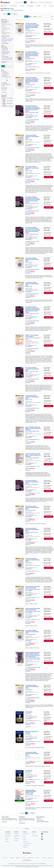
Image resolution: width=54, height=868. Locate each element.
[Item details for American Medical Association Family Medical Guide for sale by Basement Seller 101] (19, 591)
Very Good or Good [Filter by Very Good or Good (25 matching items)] (6, 40)
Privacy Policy (25, 841)
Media (24, 835)
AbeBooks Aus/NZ (30, 857)
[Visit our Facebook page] (42, 834)
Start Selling (51, 5)
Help (51, 2)
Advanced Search (4, 5)
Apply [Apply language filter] (3, 66)
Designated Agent (26, 845)
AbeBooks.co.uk (5, 857)
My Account (41, 2)
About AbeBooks (25, 833)
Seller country (4, 92)
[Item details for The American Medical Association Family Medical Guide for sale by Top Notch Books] (19, 485)
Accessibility (25, 847)
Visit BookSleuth (22, 822)
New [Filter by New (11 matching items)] (3, 37)
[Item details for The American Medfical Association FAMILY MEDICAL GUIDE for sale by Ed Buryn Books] (19, 563)
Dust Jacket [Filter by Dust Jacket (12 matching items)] (4, 56)
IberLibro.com (44, 857)
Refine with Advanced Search (17, 10)
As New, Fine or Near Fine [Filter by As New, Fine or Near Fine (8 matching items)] (7, 38)
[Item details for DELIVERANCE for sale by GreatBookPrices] (19, 717)
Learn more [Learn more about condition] (7, 36)
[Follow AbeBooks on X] (42, 836)
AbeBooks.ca (37, 857)
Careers (24, 837)
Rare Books (22, 5)
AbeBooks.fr (18, 857)
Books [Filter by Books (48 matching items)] (3, 22)
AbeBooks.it (24, 857)
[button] (52, 19)
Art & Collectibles (30, 5)
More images (19, 665)
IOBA (34, 700)
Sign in (36, 2)
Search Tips (39, 818)
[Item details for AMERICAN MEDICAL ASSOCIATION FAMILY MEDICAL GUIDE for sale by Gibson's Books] (19, 796)
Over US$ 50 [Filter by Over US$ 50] (4, 75)
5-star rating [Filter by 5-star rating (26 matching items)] (7, 105)
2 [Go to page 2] (11, 13)
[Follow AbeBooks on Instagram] (42, 839)
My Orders (6, 839)
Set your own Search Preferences (43, 821)
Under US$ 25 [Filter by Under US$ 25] (4, 72)
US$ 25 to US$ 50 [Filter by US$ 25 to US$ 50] (5, 73)
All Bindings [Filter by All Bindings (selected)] (4, 46)
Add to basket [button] (48, 34)
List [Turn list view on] (26, 16)
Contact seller (27, 42)
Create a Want (4, 821)
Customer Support (35, 835)
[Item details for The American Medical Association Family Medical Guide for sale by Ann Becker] (19, 756)
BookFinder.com (27, 860)
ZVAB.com (49, 857)
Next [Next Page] (15, 13)
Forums (24, 839)
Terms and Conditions (42, 863)
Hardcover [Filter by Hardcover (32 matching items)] (4, 48)
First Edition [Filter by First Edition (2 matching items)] (4, 53)
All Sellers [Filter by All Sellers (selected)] (4, 96)
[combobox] (19, 2)
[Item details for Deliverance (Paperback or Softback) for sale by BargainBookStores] (19, 737)
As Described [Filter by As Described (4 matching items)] (4, 43)
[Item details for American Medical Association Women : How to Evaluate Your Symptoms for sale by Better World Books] (19, 458)
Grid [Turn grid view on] (30, 16)
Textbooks (38, 5)
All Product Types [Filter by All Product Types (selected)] (5, 21)
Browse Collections (13, 5)
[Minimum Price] (3, 78)
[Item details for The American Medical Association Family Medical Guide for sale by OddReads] (19, 511)
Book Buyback (16, 838)
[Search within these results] (34, 19)
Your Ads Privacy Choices (27, 843)
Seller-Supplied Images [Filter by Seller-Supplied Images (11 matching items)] (6, 57)
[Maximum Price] (3, 80)
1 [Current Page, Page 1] (26, 813)
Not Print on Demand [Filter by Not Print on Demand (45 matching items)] (6, 59)
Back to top (27, 828)
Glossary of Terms (40, 820)
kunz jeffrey (7, 10)
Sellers (44, 5)
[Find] (25, 2)
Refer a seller (16, 840)
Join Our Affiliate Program (16, 836)
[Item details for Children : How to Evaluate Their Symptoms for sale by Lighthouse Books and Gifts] (19, 339)
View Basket (7, 841)
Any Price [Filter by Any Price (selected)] (3, 70)
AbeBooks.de (12, 857)
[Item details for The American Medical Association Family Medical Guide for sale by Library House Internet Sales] (19, 140)
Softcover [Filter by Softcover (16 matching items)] (4, 49)
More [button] (40, 162)
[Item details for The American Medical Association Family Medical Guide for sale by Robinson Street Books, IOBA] (19, 690)
